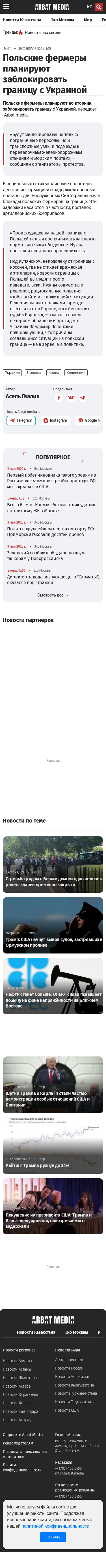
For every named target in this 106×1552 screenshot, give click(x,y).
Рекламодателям (18, 1443)
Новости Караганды (20, 1394)
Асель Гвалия (22, 396)
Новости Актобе (17, 1386)
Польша (34, 372)
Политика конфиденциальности (22, 1468)
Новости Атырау (17, 1420)
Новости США (67, 1410)
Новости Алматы (17, 1361)
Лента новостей (69, 1359)
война (53, 372)
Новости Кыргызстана (74, 1385)
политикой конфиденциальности (55, 1526)
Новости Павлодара (20, 1411)
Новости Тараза (17, 1403)
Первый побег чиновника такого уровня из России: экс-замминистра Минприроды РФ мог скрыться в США (51, 480)
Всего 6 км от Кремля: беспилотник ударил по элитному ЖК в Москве (51, 507)
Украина (12, 372)
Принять (53, 1537)
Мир (88, 19)
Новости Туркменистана (76, 1393)
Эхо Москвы (62, 19)
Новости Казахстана (22, 19)
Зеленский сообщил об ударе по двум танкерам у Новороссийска (46, 555)
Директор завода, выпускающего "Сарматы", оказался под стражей (53, 579)
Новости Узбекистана (73, 1376)
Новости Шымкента (20, 1378)
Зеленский (76, 372)
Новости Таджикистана (75, 1402)
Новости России (69, 1368)
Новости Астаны (17, 1369)
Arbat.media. (16, 115)
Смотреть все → (53, 595)
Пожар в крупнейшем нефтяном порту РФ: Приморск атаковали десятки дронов (51, 531)
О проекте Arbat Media (23, 1434)
